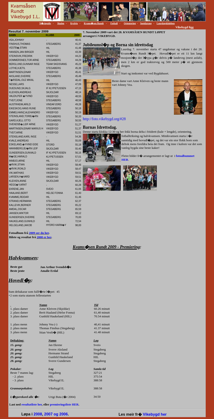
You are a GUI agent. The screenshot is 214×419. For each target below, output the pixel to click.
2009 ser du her (39, 233)
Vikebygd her (155, 414)
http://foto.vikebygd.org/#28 (104, 119)
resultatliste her (32, 404)
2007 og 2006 (56, 414)
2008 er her (44, 237)
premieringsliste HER (64, 404)
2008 (38, 414)
